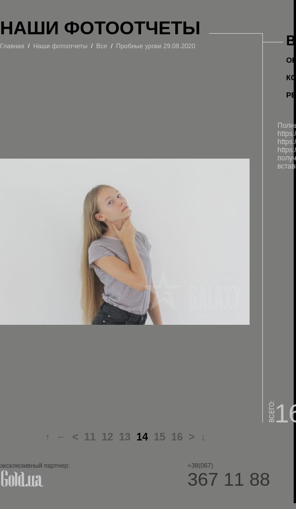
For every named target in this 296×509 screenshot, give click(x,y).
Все (101, 45)
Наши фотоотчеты (60, 45)
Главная (12, 45)
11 (90, 437)
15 (159, 437)
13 (125, 437)
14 (142, 437)
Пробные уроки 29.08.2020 (155, 45)
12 (107, 437)
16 (177, 437)
